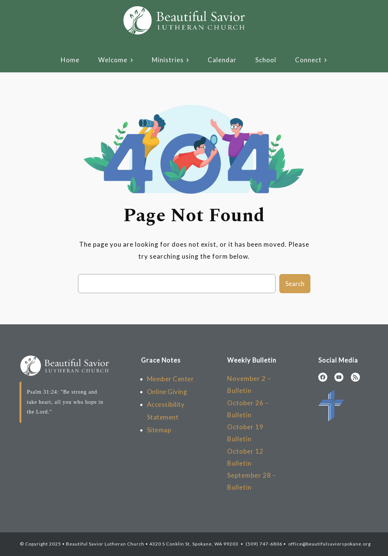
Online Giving (167, 392)
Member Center (170, 379)
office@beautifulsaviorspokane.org (329, 544)
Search (294, 284)
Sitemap (159, 430)
